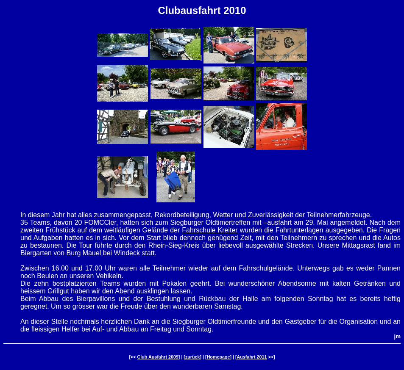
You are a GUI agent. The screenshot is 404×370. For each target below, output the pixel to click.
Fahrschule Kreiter (209, 230)
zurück (192, 356)
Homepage (218, 356)
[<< (133, 356)
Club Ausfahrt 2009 (157, 356)
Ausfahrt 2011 (252, 356)
